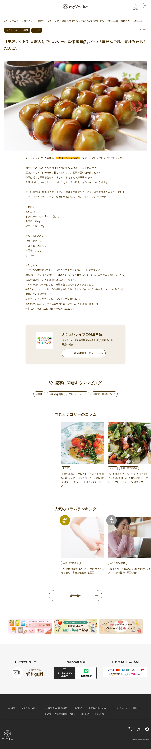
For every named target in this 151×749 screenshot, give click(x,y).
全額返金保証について (97, 708)
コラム (13, 20)
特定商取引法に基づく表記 (56, 708)
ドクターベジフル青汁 (31, 20)
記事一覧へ (75, 595)
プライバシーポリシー (30, 708)
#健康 (39, 394)
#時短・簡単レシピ (104, 394)
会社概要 (11, 708)
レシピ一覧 (99, 714)
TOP (4, 20)
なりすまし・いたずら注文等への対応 (60, 714)
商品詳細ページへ (83, 353)
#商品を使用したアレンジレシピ (68, 394)
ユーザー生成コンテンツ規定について (128, 708)
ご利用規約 (77, 708)
